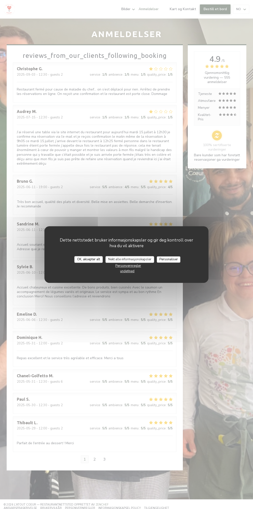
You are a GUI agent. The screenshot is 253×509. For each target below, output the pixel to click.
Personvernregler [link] (128, 266)
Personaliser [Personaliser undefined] (168, 259)
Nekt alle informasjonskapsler (129, 259)
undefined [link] (127, 271)
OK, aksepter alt (88, 259)
